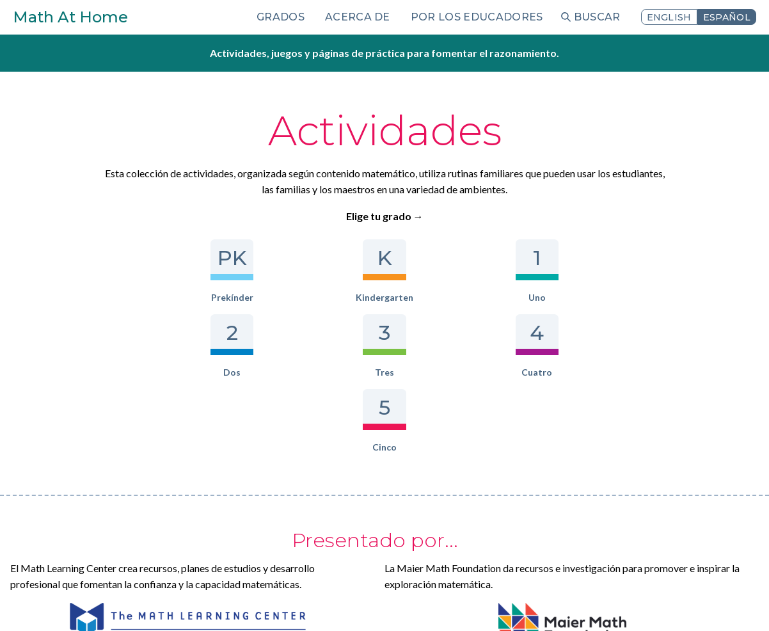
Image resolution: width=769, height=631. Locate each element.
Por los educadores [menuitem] (477, 17)
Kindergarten (239, 271)
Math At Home (70, 17)
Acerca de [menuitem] (357, 17)
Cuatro (530, 271)
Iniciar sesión (188, 603)
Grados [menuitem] (281, 17)
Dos (384, 271)
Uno (311, 271)
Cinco (603, 271)
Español (726, 17)
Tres (457, 271)
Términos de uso (115, 603)
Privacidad (45, 603)
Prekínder (166, 271)
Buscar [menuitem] (597, 17)
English (669, 17)
